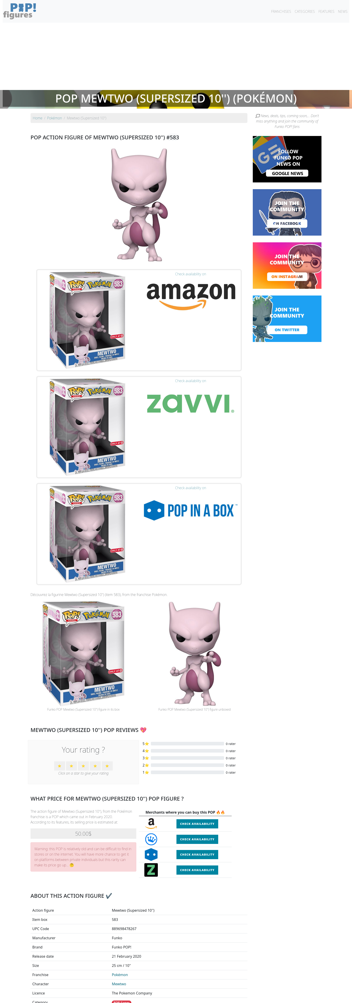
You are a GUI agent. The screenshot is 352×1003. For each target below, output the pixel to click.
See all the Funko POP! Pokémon (139, 951)
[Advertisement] (176, 56)
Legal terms (209, 996)
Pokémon (120, 754)
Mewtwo (119, 763)
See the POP (65, 930)
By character (195, 987)
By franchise (172, 987)
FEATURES (326, 11)
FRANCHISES (281, 11)
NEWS (343, 11)
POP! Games (122, 782)
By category (218, 987)
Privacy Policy (231, 996)
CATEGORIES (305, 11)
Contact (190, 996)
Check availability (197, 604)
